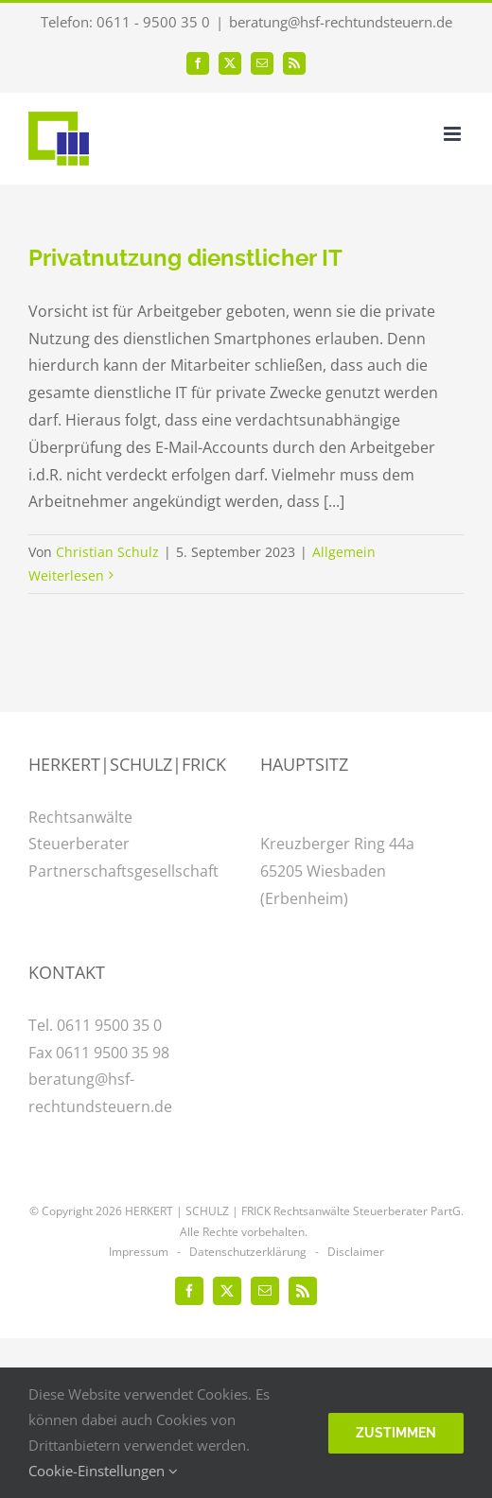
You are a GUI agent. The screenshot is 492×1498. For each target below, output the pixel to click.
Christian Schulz (107, 552)
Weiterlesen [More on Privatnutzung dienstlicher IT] (66, 575)
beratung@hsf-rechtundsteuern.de (340, 21)
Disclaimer (355, 1252)
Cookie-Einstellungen (103, 1470)
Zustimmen (396, 1432)
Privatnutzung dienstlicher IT (185, 257)
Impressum (138, 1252)
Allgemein (344, 552)
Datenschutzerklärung (248, 1252)
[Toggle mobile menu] (454, 134)
